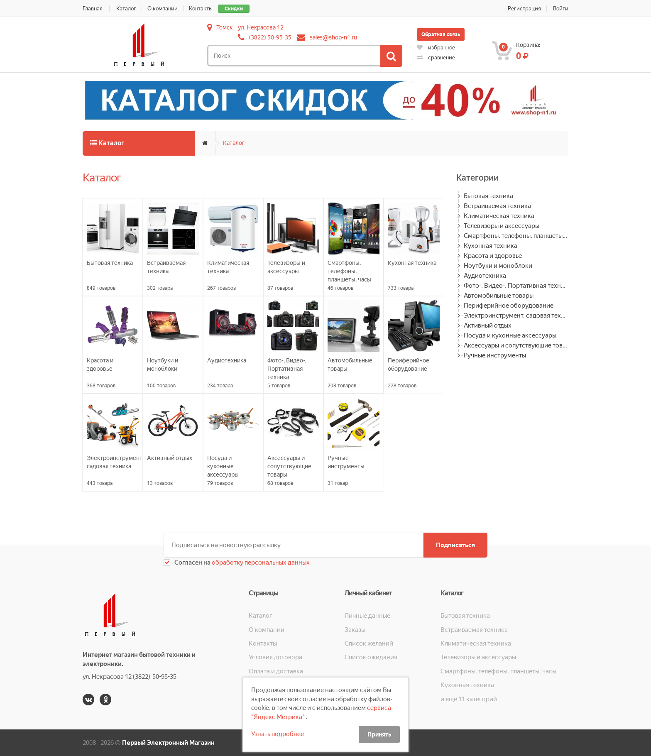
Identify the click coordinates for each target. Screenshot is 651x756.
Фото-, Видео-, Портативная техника (516, 285)
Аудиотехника (485, 275)
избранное (436, 47)
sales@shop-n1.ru (333, 37)
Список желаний (369, 643)
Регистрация (524, 8)
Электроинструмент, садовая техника (516, 315)
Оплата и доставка (276, 671)
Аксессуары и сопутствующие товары (516, 345)
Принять (379, 734)
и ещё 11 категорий (469, 699)
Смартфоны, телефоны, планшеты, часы (516, 236)
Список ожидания (371, 657)
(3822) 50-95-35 (270, 37)
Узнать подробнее (277, 734)
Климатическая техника (499, 216)
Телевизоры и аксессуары (501, 226)
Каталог (126, 8)
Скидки (234, 9)
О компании (162, 8)
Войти (560, 8)
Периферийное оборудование (508, 305)
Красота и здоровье (493, 255)
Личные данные (367, 615)
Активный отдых (488, 325)
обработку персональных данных (260, 562)
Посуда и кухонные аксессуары (510, 335)
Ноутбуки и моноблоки (498, 265)
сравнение (436, 57)
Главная (93, 8)
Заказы (355, 630)
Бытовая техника (488, 196)
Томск (224, 27)
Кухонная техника (490, 246)
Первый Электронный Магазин (168, 742)
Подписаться (455, 545)
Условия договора (275, 657)
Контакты (201, 8)
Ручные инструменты (495, 355)
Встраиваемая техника (497, 206)
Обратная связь (440, 34)
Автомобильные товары (499, 295)
